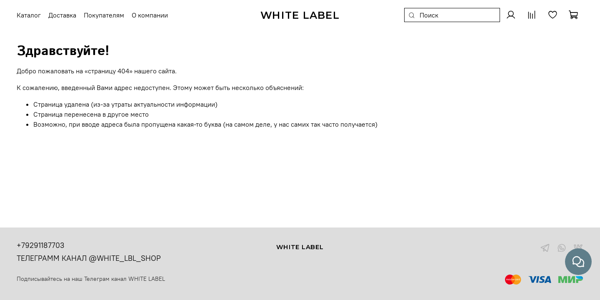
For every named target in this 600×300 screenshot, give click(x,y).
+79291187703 (40, 245)
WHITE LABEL (146, 278)
